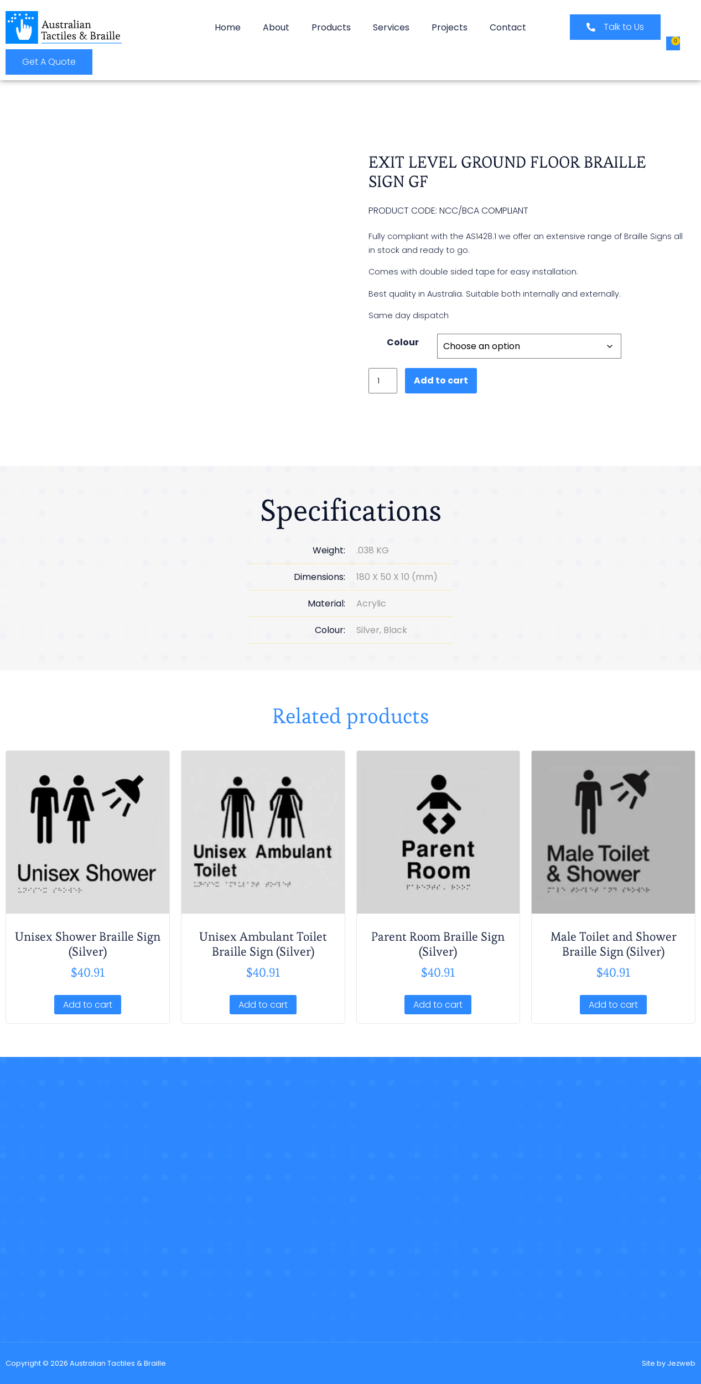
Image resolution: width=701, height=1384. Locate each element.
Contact (508, 27)
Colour (403, 344)
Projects (450, 27)
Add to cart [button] (87, 1004)
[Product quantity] (382, 378)
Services (391, 27)
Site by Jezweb (668, 1363)
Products (331, 27)
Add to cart (441, 378)
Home (228, 27)
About (276, 27)
